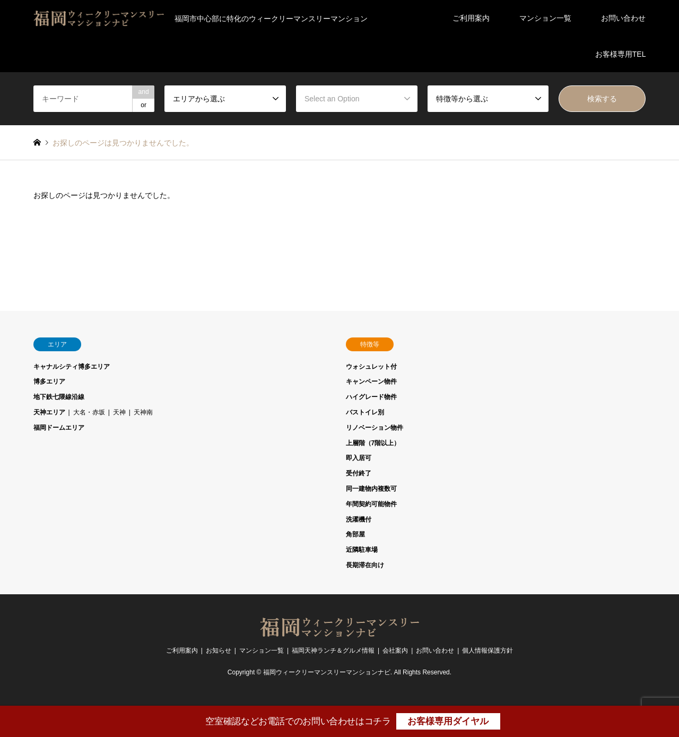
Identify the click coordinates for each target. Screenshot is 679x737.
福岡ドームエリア (58, 427)
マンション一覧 (545, 18)
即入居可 (358, 458)
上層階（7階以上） (373, 443)
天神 (119, 412)
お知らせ (218, 650)
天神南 (143, 412)
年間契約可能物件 (371, 504)
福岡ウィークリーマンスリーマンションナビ (326, 672)
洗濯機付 (358, 519)
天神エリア (49, 412)
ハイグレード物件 (371, 397)
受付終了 (358, 473)
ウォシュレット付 (371, 366)
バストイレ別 (365, 412)
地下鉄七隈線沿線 (58, 397)
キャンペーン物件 (371, 381)
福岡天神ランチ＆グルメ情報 (333, 650)
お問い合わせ (623, 18)
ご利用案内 (471, 18)
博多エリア (49, 381)
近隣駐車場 (362, 549)
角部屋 (355, 534)
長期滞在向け (365, 565)
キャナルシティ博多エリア (71, 366)
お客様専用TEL (620, 54)
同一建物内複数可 (371, 488)
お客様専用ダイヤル (448, 721)
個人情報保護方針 (487, 650)
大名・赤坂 (89, 412)
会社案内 (395, 650)
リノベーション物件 (374, 427)
